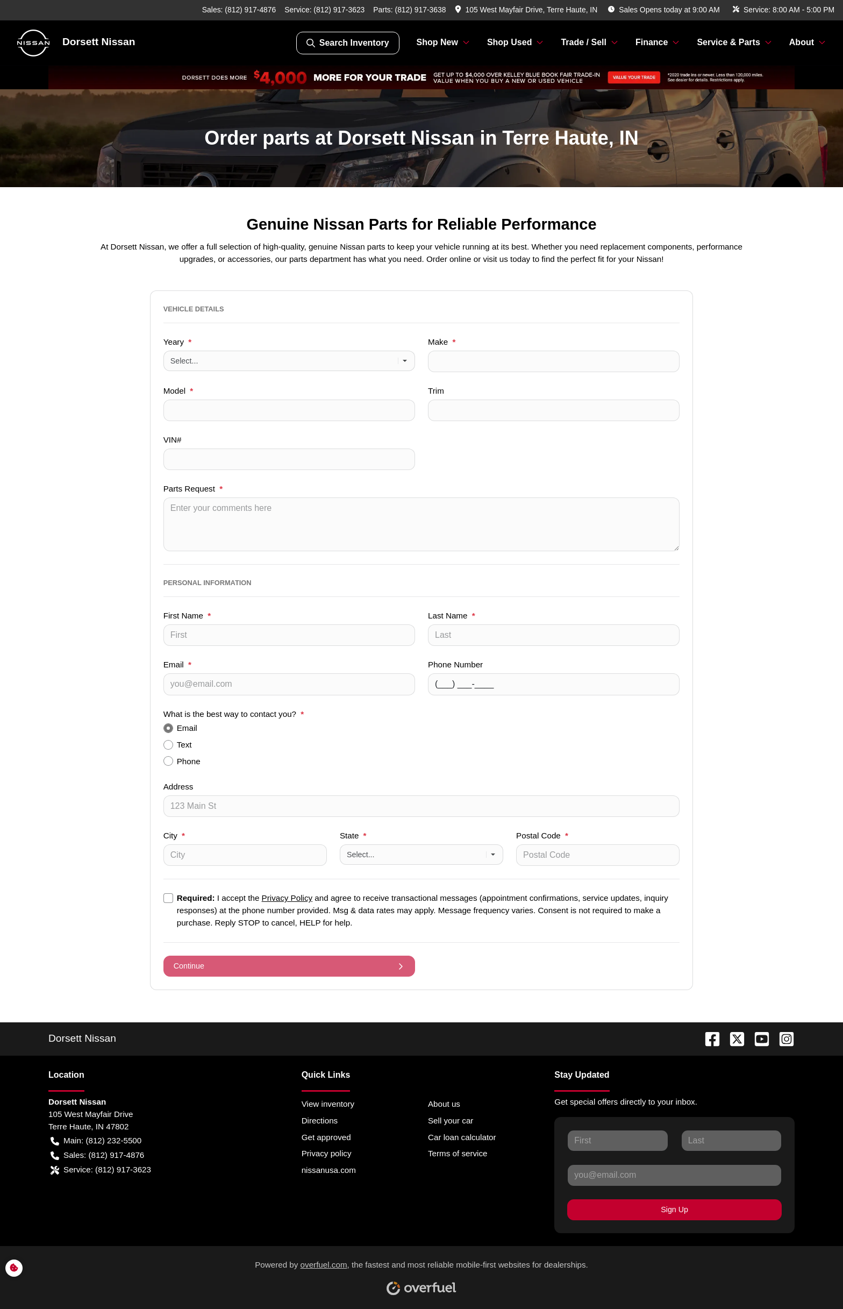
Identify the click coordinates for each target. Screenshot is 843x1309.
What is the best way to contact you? (233, 713)
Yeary (177, 341)
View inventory (328, 1103)
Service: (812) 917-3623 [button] (101, 1170)
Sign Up (674, 1209)
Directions (320, 1120)
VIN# (172, 439)
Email (177, 664)
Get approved (326, 1137)
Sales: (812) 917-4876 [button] (97, 1155)
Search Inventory (347, 43)
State (353, 835)
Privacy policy (327, 1153)
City (174, 835)
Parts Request (193, 488)
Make (441, 341)
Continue (289, 966)
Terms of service (458, 1153)
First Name (187, 615)
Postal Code (542, 835)
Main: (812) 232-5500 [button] (96, 1141)
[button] (527, 10)
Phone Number (455, 664)
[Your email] (289, 684)
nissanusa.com (329, 1170)
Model (178, 390)
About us (444, 1103)
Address (178, 786)
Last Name (451, 615)
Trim (436, 390)
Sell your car (450, 1120)
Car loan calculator (462, 1137)
